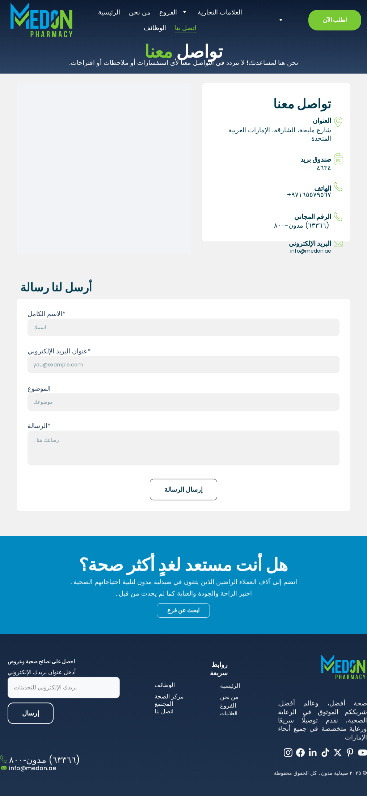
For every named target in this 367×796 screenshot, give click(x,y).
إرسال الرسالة (183, 510)
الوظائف (155, 27)
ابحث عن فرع (183, 612)
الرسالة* (39, 446)
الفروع (168, 12)
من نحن (140, 12)
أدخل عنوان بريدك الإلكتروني (42, 680)
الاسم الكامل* (47, 334)
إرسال (30, 721)
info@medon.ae (310, 250)
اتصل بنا (186, 27)
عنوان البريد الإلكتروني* (59, 372)
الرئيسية (109, 12)
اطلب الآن (335, 20)
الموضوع (39, 409)
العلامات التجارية (220, 12)
